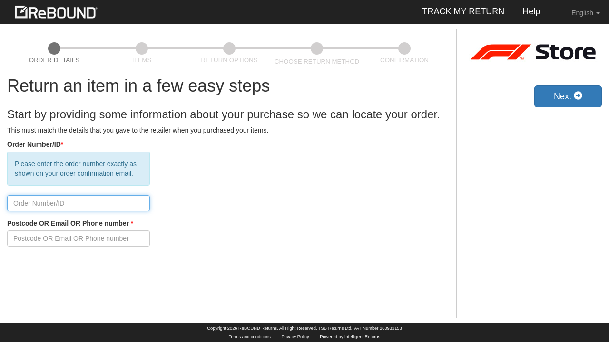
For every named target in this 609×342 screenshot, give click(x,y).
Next (568, 96)
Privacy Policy (295, 336)
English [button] (579, 12)
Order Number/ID (35, 144)
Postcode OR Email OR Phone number (70, 223)
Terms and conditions (250, 336)
